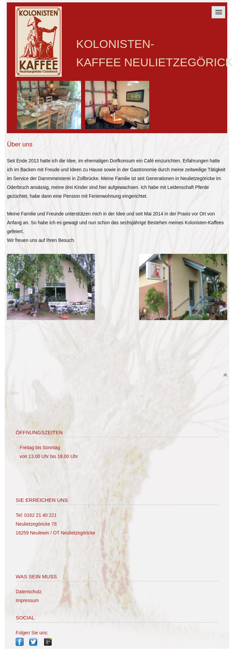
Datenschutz (28, 591)
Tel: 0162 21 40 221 (36, 515)
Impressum (27, 600)
